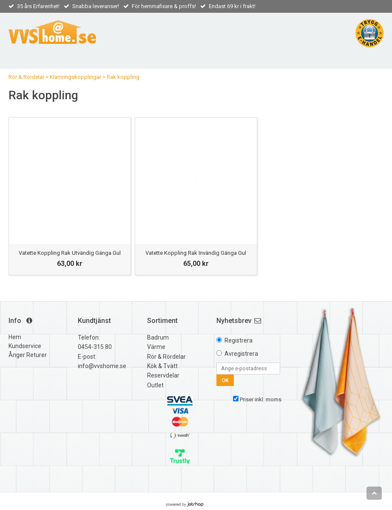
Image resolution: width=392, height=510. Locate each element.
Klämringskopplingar (75, 77)
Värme (156, 346)
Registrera (238, 340)
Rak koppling (123, 77)
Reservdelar (163, 375)
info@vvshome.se (102, 366)
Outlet (155, 385)
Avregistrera (241, 353)
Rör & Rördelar (26, 77)
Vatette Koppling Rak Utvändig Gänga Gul (70, 253)
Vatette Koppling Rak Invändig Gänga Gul (195, 253)
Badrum (158, 337)
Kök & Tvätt (162, 366)
